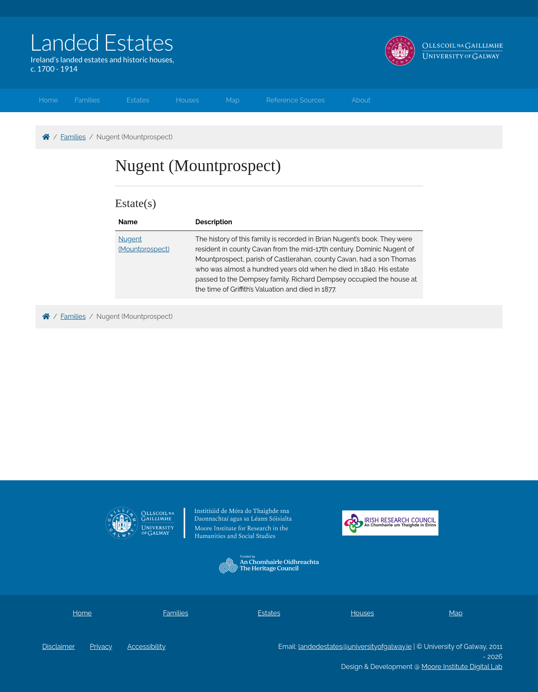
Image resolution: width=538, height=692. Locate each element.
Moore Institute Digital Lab (462, 667)
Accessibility (146, 647)
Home (48, 100)
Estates (138, 100)
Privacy (101, 647)
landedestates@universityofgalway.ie (355, 647)
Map (233, 100)
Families (87, 100)
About (361, 100)
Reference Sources (295, 100)
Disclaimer (58, 647)
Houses (187, 100)
